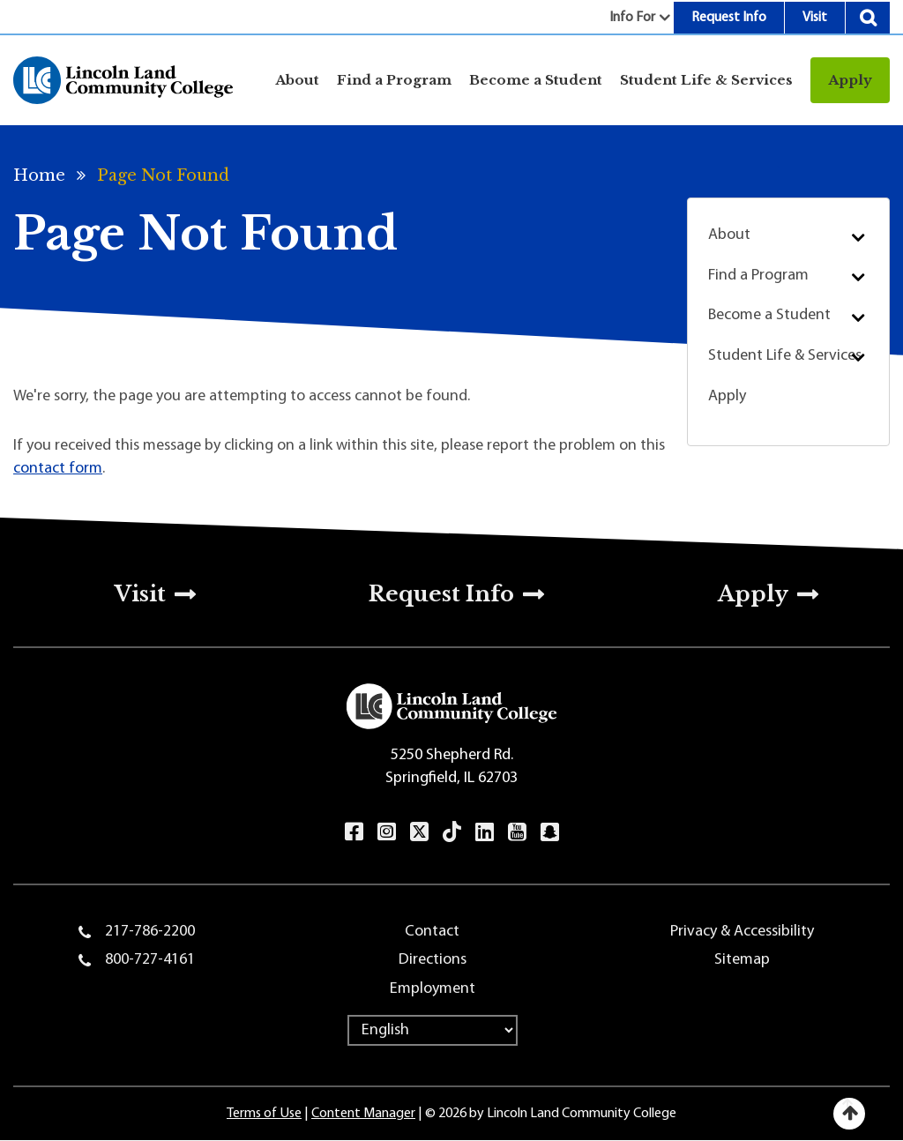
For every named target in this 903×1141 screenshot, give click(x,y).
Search (868, 18)
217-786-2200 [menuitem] (150, 931)
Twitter (419, 831)
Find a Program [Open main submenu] (394, 79)
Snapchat (550, 831)
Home (39, 175)
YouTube (517, 831)
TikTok (452, 831)
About (729, 235)
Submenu (858, 237)
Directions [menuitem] (432, 959)
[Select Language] (432, 1030)
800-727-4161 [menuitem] (150, 959)
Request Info (728, 18)
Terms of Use (264, 1114)
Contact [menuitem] (432, 931)
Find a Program (758, 275)
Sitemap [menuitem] (742, 959)
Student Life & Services (785, 355)
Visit (814, 18)
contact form (57, 468)
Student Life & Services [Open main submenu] (706, 79)
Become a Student (769, 315)
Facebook (354, 831)
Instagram (386, 831)
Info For (632, 18)
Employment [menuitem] (432, 989)
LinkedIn (484, 831)
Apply (850, 79)
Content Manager (363, 1114)
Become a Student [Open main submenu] (535, 79)
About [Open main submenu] (297, 79)
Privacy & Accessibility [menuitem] (742, 931)
